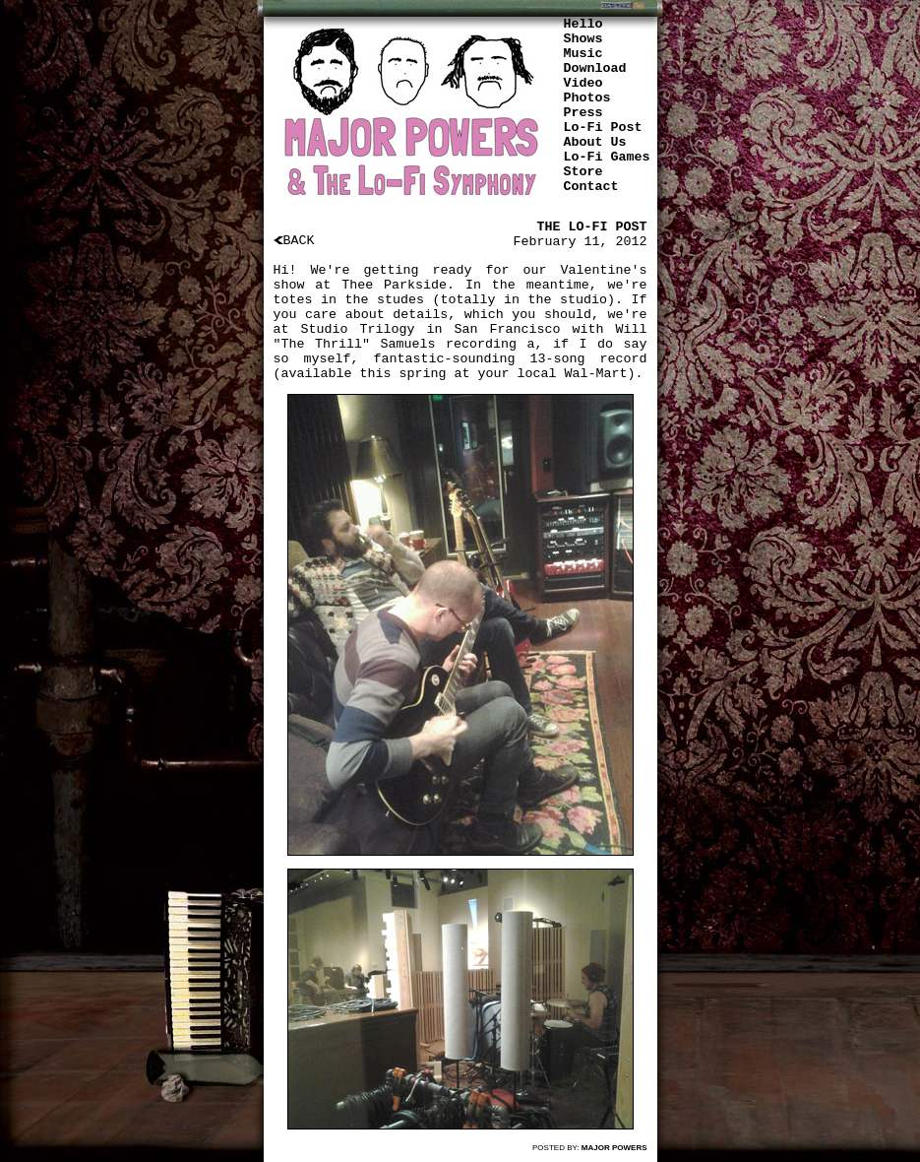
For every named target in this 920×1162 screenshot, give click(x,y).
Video (583, 83)
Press (583, 112)
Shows (583, 39)
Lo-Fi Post (603, 127)
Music (583, 53)
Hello (583, 24)
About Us (595, 142)
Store (583, 171)
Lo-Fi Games (607, 157)
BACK (294, 240)
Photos (587, 98)
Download (595, 68)
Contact (591, 186)
